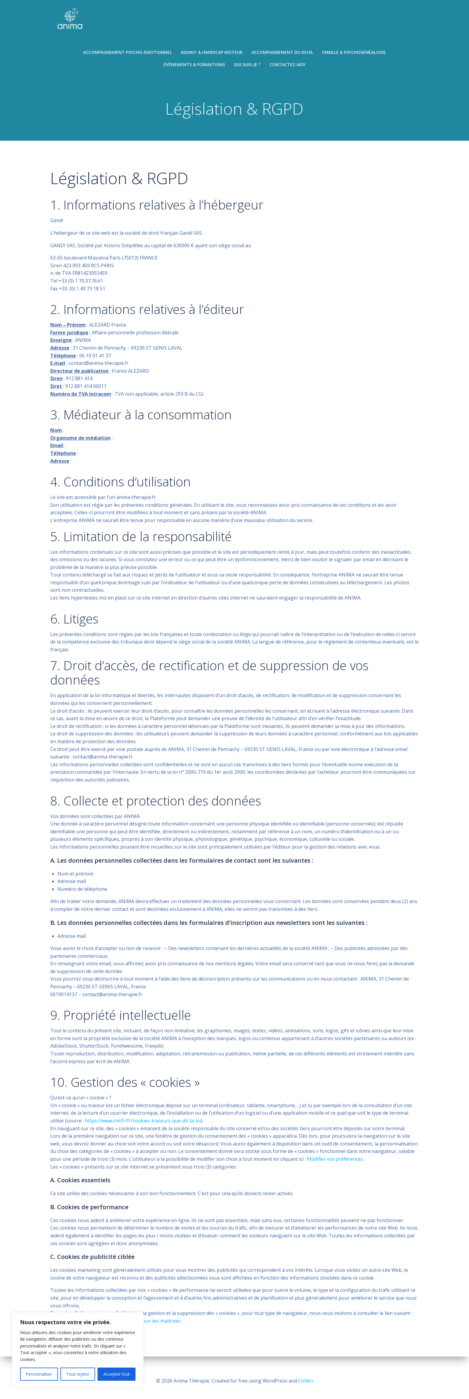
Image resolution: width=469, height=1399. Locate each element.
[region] (78, 1349)
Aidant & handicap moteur (212, 54)
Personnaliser (39, 1374)
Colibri (305, 1381)
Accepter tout (116, 1374)
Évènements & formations (194, 66)
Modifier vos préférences (335, 1166)
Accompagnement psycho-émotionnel (127, 54)
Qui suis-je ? (247, 66)
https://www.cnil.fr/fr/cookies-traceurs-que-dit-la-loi (143, 1128)
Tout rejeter (77, 1374)
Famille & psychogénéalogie (354, 54)
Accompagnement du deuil (282, 54)
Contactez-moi (287, 66)
